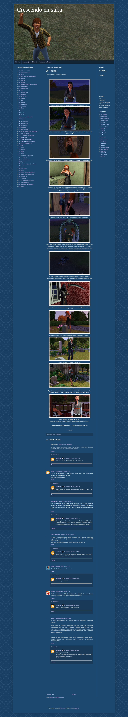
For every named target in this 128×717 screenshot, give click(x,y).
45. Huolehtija (22, 94)
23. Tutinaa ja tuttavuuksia (25, 139)
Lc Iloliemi (103, 137)
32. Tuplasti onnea (23, 121)
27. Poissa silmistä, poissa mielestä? (28, 131)
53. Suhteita (21, 78)
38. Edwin (21, 109)
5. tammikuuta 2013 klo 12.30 (62, 471)
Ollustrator (63, 708)
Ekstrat (34, 62)
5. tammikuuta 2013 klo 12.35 (65, 501)
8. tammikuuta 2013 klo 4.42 (71, 578)
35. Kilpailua (21, 115)
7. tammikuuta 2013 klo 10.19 (62, 591)
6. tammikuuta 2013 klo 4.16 (71, 552)
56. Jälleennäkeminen (24, 72)
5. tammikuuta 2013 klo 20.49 (72, 486)
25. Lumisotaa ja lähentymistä (26, 135)
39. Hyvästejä (22, 107)
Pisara (52, 566)
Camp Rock (103, 116)
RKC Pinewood (104, 147)
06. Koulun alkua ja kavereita (26, 174)
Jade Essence (55, 534)
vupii (52, 591)
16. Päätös (21, 153)
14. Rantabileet (22, 158)
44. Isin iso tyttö (22, 96)
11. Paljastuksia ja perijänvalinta (27, 164)
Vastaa (52, 451)
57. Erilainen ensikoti (24, 70)
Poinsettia (58, 458)
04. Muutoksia (22, 178)
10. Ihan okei (21, 166)
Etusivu (17, 62)
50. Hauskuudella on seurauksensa (27, 84)
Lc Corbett (103, 133)
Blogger (77, 708)
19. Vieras (21, 147)
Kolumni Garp (104, 127)
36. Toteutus (21, 113)
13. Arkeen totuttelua (24, 160)
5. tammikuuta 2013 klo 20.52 (72, 518)
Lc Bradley (103, 129)
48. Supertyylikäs (23, 88)
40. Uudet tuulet (22, 104)
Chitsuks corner (104, 118)
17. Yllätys (21, 151)
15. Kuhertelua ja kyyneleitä (25, 155)
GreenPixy (54, 501)
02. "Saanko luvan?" (23, 182)
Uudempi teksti (50, 694)
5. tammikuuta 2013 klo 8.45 (64, 444)
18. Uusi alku (21, 149)
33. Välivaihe (21, 119)
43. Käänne (21, 98)
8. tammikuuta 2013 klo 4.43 (71, 650)
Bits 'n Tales (103, 114)
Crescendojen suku (39, 9)
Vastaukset (55, 455)
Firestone (103, 122)
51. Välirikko (21, 82)
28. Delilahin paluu (23, 129)
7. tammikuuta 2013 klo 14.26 (63, 618)
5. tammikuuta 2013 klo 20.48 (72, 458)
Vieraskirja (26, 62)
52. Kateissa (21, 80)
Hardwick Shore (104, 124)
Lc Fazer (102, 135)
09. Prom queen (22, 168)
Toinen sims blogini (45, 62)
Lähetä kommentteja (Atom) (56, 697)
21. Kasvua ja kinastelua (25, 143)
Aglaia (52, 618)
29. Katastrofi (22, 127)
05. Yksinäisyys (22, 176)
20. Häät (20, 145)
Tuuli (52, 471)
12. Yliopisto (21, 162)
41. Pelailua (21, 102)
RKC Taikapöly (104, 149)
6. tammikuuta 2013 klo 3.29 (66, 534)
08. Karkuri (21, 170)
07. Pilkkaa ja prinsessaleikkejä (26, 172)
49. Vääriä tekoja (23, 86)
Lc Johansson (104, 139)
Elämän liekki (104, 120)
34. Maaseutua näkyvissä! (25, 117)
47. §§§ (20, 90)
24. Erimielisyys (22, 137)
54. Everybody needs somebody (27, 76)
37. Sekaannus (22, 111)
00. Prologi (21, 186)
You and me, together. (103, 155)
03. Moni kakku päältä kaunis (26, 180)
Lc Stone (102, 145)
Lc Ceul (102, 131)
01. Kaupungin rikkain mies (25, 184)
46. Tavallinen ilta (23, 92)
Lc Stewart (103, 143)
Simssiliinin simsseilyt (103, 152)
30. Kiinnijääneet (22, 125)
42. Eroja (20, 100)
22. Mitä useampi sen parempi (26, 141)
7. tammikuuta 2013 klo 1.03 (62, 566)
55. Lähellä (21, 74)
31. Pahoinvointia (23, 123)
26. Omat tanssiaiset (23, 133)
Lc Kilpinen (103, 141)
